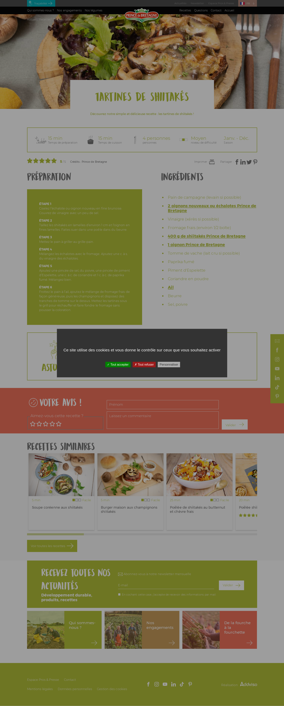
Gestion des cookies (112, 689)
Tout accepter (117, 364)
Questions (201, 10)
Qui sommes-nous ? (40, 10)
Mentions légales (40, 689)
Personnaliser (169, 364)
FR (248, 3)
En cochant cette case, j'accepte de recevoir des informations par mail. (169, 594)
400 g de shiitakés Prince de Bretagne (207, 236)
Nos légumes (93, 10)
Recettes (185, 10)
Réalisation (239, 685)
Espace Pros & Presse (221, 3)
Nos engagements (69, 10)
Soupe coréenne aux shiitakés (57, 507)
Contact (216, 10)
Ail (171, 287)
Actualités (180, 3)
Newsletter (197, 3)
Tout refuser (144, 364)
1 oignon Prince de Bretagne (196, 244)
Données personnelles (75, 689)
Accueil (229, 10)
